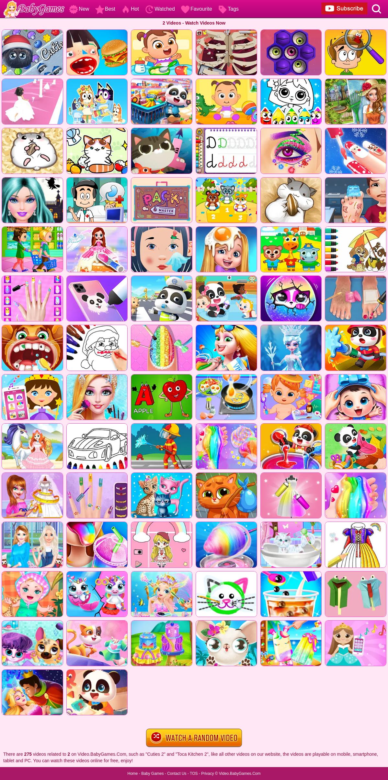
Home (132, 773)
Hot (130, 9)
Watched (160, 9)
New (79, 9)
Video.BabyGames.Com (240, 773)
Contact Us (176, 773)
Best (105, 9)
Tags (228, 9)
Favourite (196, 9)
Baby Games (152, 773)
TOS (194, 773)
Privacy (207, 773)
